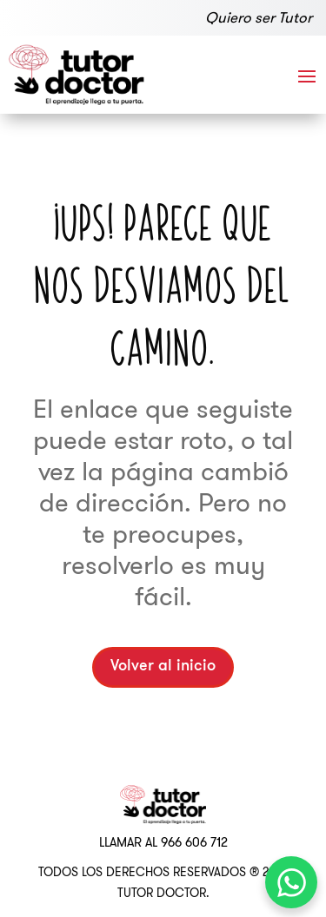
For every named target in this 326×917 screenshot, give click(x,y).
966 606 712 (194, 842)
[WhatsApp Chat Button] (291, 882)
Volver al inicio (163, 666)
